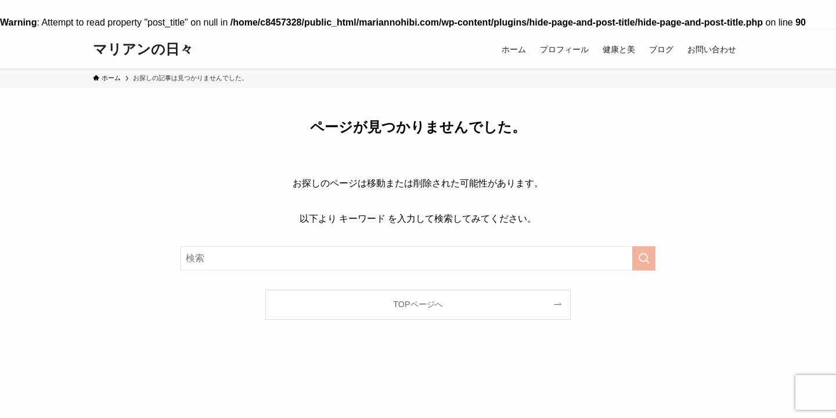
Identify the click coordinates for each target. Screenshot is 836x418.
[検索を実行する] (643, 258)
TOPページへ (417, 304)
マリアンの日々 (143, 49)
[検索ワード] (418, 258)
